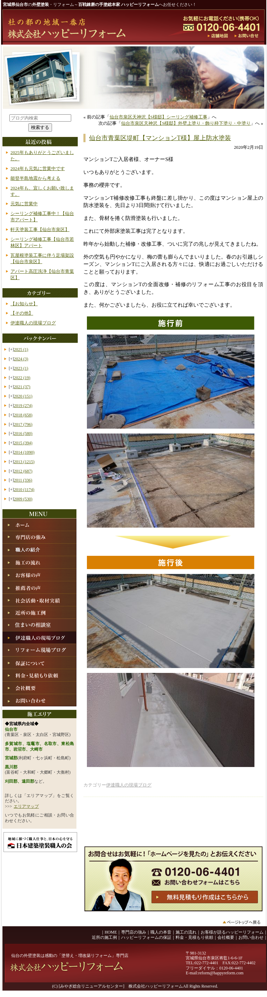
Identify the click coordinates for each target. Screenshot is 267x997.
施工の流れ (186, 932)
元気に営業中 (24, 203)
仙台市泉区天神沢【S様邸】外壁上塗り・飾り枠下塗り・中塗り (186, 123)
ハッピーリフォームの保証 (146, 937)
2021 (22, 386)
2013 (24, 461)
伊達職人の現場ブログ (128, 785)
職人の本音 (160, 932)
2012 (23, 471)
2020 (23, 396)
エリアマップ (26, 806)
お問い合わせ (251, 937)
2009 (23, 499)
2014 (24, 452)
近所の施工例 (104, 937)
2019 (23, 405)
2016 (23, 433)
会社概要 (225, 937)
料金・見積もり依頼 (194, 937)
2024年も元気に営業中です (37, 168)
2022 (22, 377)
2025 (21, 349)
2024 (21, 358)
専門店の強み (133, 932)
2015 (23, 442)
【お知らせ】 (24, 303)
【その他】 (21, 313)
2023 (21, 368)
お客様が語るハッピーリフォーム (232, 932)
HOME (111, 932)
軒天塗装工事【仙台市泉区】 (39, 229)
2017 (23, 424)
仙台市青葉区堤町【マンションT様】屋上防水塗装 (160, 138)
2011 (23, 480)
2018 (23, 415)
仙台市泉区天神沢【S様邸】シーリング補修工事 (158, 117)
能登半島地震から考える (35, 178)
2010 (24, 489)
